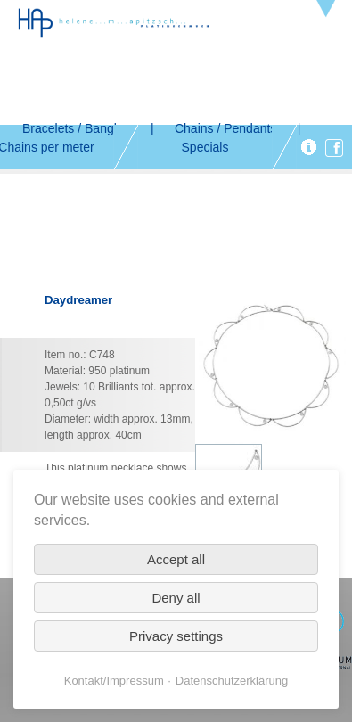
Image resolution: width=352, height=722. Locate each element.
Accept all (176, 559)
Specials (205, 147)
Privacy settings (176, 636)
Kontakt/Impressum (114, 680)
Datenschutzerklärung (232, 680)
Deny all (175, 597)
